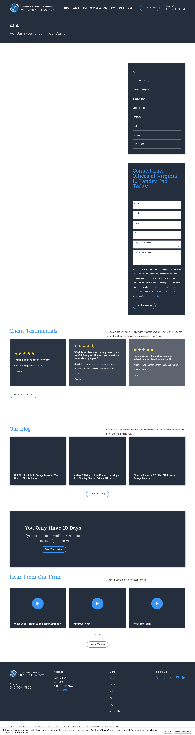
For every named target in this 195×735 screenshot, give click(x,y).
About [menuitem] (76, 7)
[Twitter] (170, 677)
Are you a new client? (142, 242)
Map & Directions (62, 689)
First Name (138, 203)
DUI (111, 691)
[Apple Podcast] (157, 677)
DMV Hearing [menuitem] (117, 7)
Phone (136, 223)
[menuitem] (157, 80)
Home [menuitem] (66, 7)
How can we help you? (143, 252)
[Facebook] (164, 677)
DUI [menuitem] (85, 7)
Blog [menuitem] (130, 7)
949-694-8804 (174, 9)
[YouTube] (177, 677)
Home (112, 678)
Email (136, 233)
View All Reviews (23, 394)
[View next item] (100, 634)
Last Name (138, 213)
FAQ (111, 704)
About (112, 684)
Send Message (144, 305)
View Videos (97, 644)
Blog (111, 697)
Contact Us (150, 7)
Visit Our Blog (97, 493)
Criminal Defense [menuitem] (99, 7)
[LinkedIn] (183, 677)
